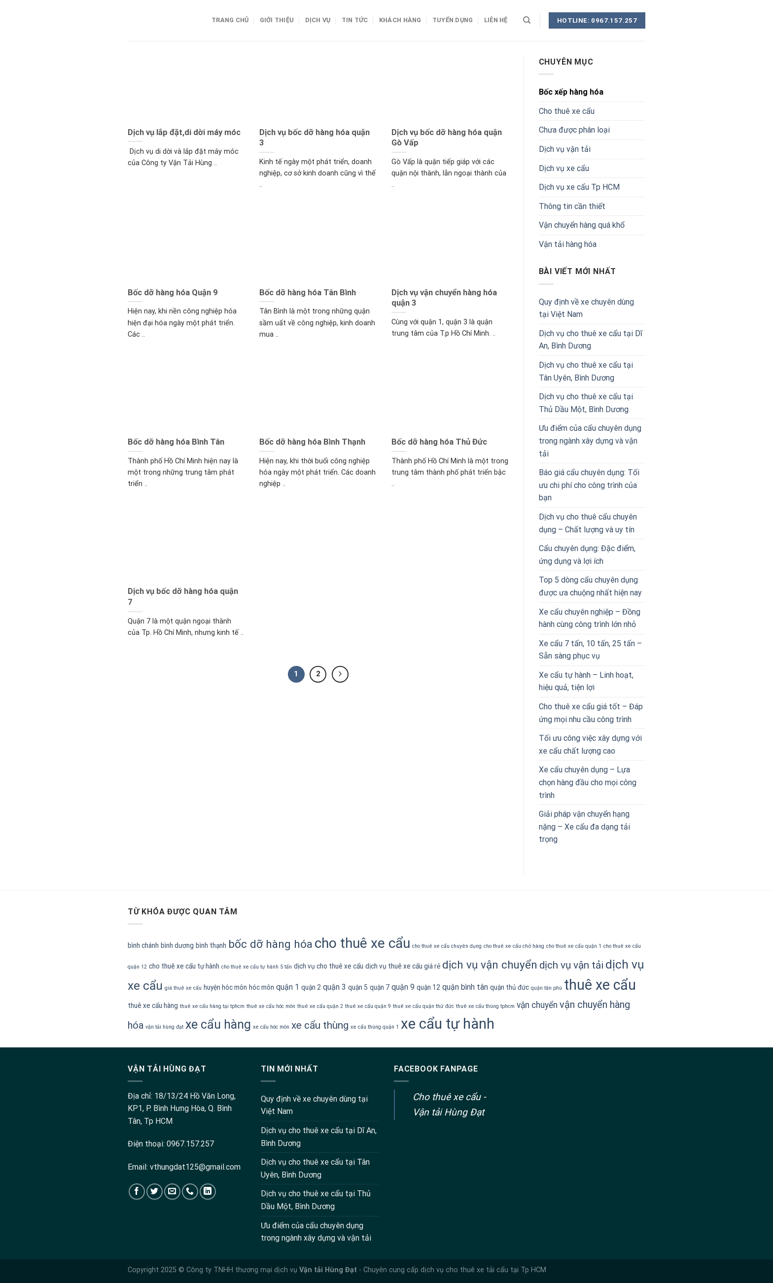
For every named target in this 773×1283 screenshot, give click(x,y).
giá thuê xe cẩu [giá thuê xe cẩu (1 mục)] (183, 988)
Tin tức (355, 20)
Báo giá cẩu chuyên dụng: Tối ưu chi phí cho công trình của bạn (589, 485)
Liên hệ (496, 20)
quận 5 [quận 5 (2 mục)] (358, 987)
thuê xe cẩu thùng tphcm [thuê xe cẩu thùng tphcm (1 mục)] (485, 1006)
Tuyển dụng (452, 20)
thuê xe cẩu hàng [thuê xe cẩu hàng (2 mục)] (153, 1005)
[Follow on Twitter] (154, 1191)
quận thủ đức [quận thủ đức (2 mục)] (509, 987)
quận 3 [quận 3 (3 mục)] (334, 987)
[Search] (526, 20)
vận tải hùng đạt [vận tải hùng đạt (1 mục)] (164, 1027)
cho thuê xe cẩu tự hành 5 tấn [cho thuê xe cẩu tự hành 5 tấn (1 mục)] (256, 967)
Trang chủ (229, 20)
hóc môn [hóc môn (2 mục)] (261, 987)
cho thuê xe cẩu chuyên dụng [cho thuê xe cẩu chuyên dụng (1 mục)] (447, 946)
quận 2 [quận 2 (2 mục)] (311, 987)
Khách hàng (400, 20)
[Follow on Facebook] (137, 1191)
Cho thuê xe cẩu (567, 111)
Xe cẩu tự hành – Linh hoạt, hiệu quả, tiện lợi (586, 681)
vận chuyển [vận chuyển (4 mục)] (537, 1005)
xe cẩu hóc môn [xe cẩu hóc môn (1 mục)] (271, 1027)
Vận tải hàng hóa (568, 244)
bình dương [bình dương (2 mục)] (177, 945)
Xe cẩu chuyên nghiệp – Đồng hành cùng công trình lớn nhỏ (589, 618)
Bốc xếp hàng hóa (571, 92)
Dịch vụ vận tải (565, 149)
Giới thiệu (277, 20)
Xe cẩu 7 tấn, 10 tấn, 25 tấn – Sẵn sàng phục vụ (590, 650)
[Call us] (190, 1191)
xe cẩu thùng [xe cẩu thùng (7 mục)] (320, 1025)
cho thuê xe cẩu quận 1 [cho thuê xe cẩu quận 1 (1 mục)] (573, 946)
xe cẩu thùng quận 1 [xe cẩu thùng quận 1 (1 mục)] (375, 1027)
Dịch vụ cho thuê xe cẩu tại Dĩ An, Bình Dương (590, 340)
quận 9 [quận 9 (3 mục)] (403, 987)
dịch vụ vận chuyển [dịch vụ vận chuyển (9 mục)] (489, 964)
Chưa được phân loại (574, 130)
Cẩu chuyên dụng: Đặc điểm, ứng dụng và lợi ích (587, 555)
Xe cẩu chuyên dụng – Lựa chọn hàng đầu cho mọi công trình (587, 782)
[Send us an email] (172, 1191)
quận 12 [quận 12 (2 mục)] (428, 987)
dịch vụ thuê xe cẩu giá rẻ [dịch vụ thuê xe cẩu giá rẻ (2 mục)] (402, 966)
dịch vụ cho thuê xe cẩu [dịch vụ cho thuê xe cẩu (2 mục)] (328, 966)
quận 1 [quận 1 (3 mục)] (287, 987)
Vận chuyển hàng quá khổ (582, 225)
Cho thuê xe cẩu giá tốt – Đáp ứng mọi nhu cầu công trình (591, 713)
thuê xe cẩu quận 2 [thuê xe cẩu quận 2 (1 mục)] (320, 1006)
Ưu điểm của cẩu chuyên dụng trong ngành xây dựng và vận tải (590, 440)
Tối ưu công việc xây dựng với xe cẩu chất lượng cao (590, 744)
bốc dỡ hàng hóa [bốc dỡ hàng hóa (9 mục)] (270, 944)
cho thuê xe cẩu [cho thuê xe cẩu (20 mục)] (362, 943)
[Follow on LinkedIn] (208, 1191)
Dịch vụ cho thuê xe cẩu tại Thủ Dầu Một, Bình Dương (586, 403)
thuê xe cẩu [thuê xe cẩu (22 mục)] (600, 984)
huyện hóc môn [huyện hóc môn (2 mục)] (225, 987)
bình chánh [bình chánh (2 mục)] (143, 945)
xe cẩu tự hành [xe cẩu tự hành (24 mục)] (447, 1023)
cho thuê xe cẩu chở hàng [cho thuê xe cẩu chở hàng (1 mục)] (514, 946)
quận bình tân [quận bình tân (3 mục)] (465, 987)
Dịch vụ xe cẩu (564, 168)
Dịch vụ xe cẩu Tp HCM (579, 187)
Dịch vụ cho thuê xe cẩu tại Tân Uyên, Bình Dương (586, 371)
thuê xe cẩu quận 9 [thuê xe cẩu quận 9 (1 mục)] (368, 1006)
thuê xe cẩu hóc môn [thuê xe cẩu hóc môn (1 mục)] (270, 1006)
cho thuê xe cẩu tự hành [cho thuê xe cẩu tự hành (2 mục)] (184, 966)
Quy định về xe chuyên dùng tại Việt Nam (586, 308)
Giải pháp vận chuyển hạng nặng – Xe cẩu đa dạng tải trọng (584, 826)
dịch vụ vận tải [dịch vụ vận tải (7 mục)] (571, 965)
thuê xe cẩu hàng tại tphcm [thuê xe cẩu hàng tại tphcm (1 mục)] (212, 1006)
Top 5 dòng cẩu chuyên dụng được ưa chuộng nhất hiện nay (590, 586)
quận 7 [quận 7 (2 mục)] (379, 987)
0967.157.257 (190, 1143)
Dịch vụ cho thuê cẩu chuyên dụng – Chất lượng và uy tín (588, 523)
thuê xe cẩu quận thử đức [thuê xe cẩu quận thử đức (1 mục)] (423, 1006)
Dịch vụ (318, 20)
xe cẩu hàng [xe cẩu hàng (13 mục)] (218, 1024)
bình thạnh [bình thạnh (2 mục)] (211, 945)
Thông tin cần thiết (572, 206)
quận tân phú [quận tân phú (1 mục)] (546, 988)
